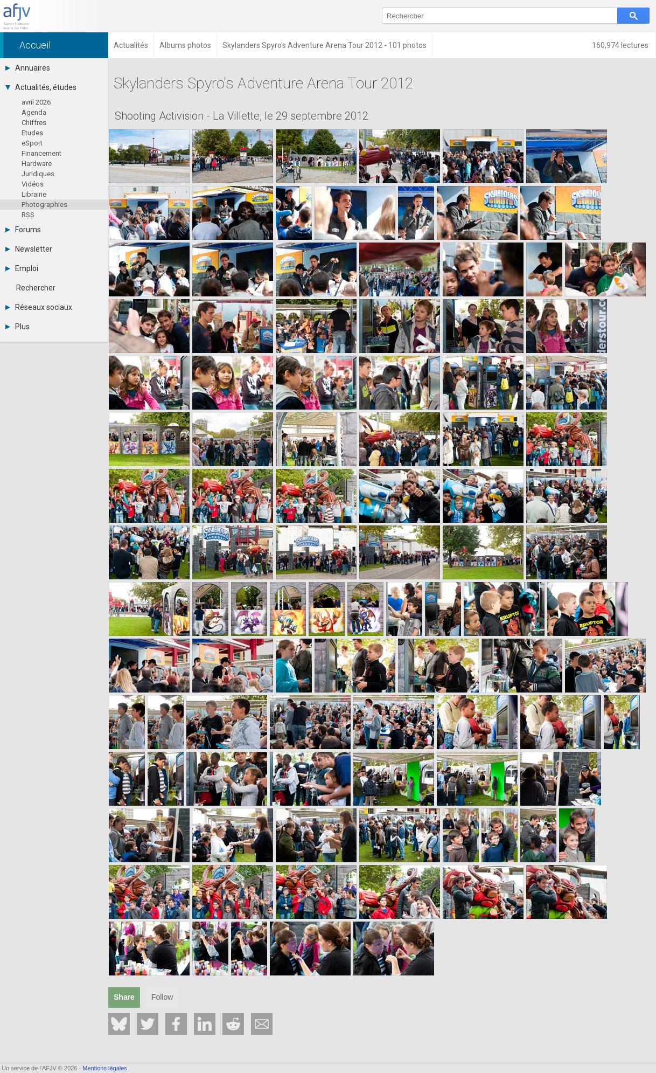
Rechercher (35, 287)
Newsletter (28, 249)
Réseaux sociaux (38, 307)
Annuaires (27, 68)
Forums (23, 229)
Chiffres (34, 123)
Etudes (32, 133)
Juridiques (38, 174)
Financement (41, 153)
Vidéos (33, 184)
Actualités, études (40, 87)
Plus (17, 326)
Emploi (21, 268)
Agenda (34, 112)
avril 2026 (36, 102)
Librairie (34, 194)
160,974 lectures (621, 45)
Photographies (44, 204)
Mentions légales (104, 1068)
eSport (32, 143)
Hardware (37, 164)
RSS (28, 215)
